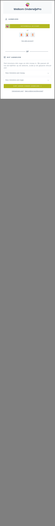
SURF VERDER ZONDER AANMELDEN (27, 86)
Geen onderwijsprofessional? (34, 91)
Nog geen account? (28, 41)
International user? (18, 91)
